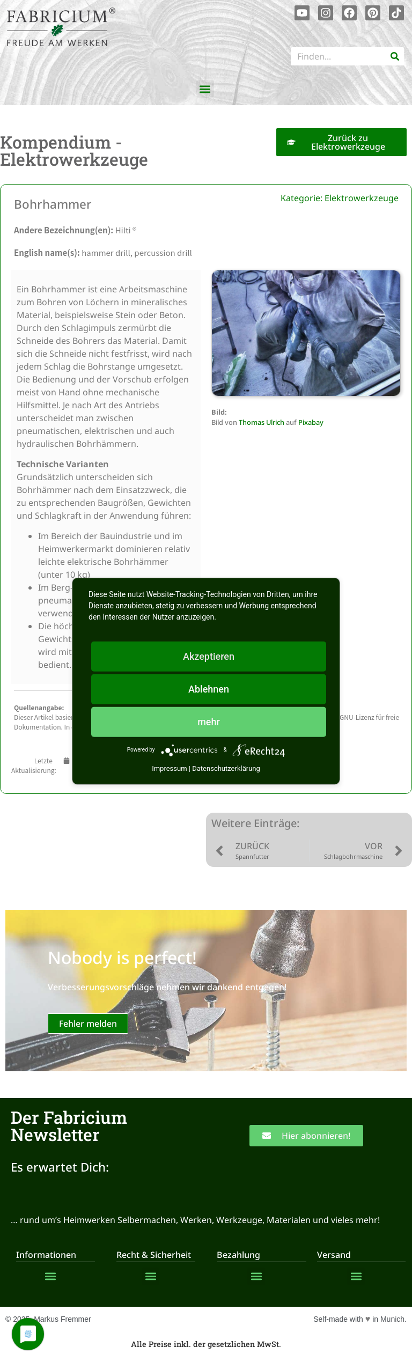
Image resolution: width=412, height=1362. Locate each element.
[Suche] (395, 56)
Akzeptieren (208, 655)
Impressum (169, 768)
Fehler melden (88, 1023)
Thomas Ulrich (261, 422)
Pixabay (310, 422)
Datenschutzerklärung (226, 768)
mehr (208, 721)
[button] (205, 89)
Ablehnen (208, 688)
